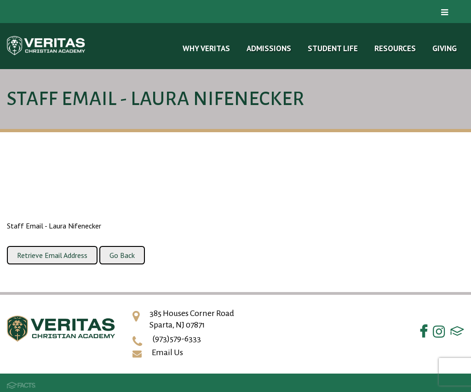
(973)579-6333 (176, 338)
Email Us (167, 352)
